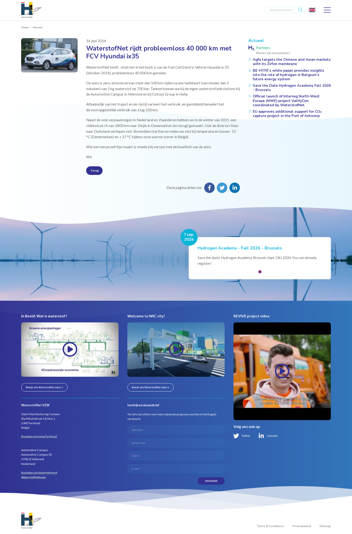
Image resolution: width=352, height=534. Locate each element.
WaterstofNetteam (33, 478)
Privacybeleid (301, 529)
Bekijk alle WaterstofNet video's (44, 388)
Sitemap (325, 529)
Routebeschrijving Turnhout (39, 437)
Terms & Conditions (269, 529)
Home (25, 27)
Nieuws (38, 27)
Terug (94, 171)
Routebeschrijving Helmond (39, 473)
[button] (260, 272)
